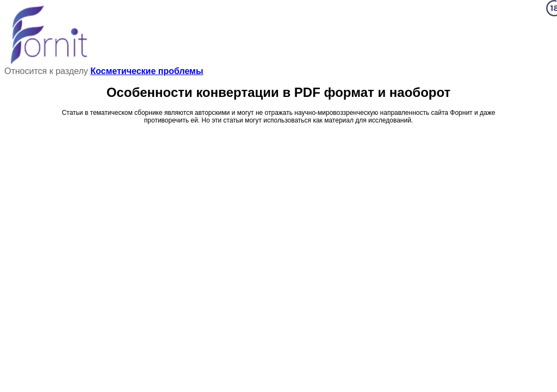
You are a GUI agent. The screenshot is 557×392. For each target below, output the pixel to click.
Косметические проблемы (146, 71)
